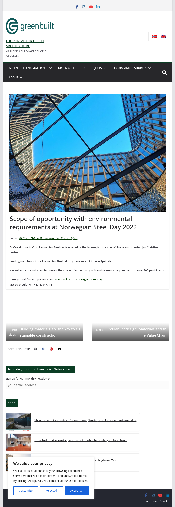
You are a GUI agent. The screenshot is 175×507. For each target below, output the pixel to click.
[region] (51, 478)
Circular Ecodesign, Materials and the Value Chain (130, 331)
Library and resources (129, 68)
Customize (26, 490)
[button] (49, 68)
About (13, 77)
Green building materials (28, 68)
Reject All (51, 490)
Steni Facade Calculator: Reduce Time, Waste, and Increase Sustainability (85, 420)
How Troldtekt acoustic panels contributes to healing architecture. (80, 440)
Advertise (151, 501)
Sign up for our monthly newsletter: (28, 378)
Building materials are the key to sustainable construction (43, 331)
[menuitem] (154, 37)
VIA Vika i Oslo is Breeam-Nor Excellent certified (48, 238)
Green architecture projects (80, 68)
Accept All (76, 490)
